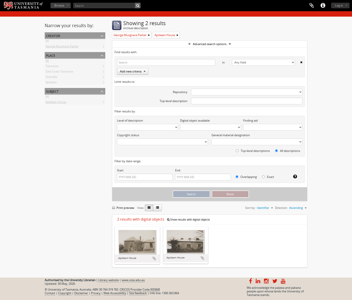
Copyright (64, 293)
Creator (53, 35)
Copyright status (128, 135)
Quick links (322, 5)
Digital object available (195, 120)
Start (120, 170)
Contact (50, 293)
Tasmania (52, 67)
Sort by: (250, 208)
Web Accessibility (114, 293)
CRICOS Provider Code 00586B (140, 289)
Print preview (123, 208)
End (177, 170)
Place (50, 55)
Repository (180, 92)
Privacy (96, 293)
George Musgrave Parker (62, 47)
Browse (59, 5)
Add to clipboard (154, 258)
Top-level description (173, 101)
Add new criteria (132, 71)
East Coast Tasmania (59, 72)
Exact (268, 177)
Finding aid (250, 120)
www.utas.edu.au (133, 280)
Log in (339, 5)
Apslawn (51, 83)
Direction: (281, 208)
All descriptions (287, 151)
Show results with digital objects (188, 219)
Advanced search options (210, 44)
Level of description (130, 120)
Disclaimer (81, 293)
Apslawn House (56, 103)
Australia (51, 78)
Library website (108, 280)
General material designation (230, 135)
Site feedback (138, 293)
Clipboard (311, 5)
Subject (52, 91)
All (47, 42)
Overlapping (246, 177)
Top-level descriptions (253, 151)
